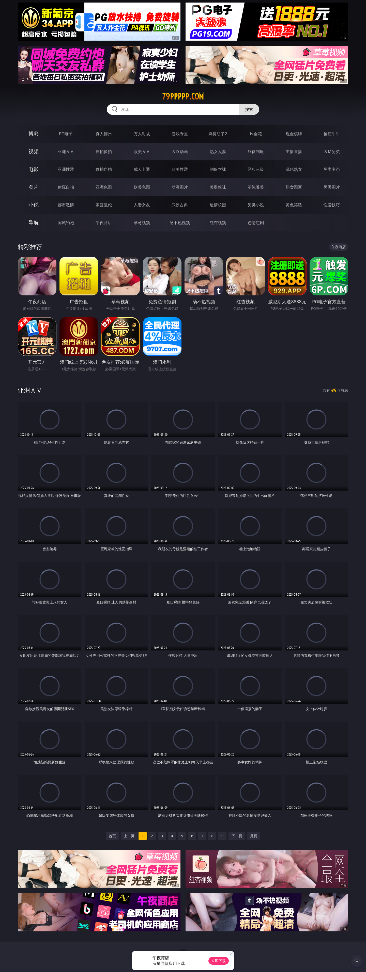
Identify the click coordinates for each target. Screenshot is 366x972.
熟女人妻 (218, 151)
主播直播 (294, 151)
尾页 (253, 835)
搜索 (249, 109)
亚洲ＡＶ (66, 151)
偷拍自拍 (104, 169)
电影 (33, 169)
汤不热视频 (180, 222)
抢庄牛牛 (332, 134)
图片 (33, 186)
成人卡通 (142, 169)
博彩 (33, 133)
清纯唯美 (256, 187)
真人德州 (104, 134)
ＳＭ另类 (332, 151)
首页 (112, 835)
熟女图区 (294, 187)
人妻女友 (142, 205)
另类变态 (332, 169)
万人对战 (142, 134)
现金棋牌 (294, 134)
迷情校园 (218, 205)
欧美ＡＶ (142, 151)
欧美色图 (142, 187)
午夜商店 (104, 222)
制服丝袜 (218, 169)
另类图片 (332, 187)
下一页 (237, 835)
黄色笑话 (294, 205)
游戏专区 (180, 134)
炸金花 (256, 134)
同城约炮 (66, 222)
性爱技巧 (332, 205)
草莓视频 (142, 222)
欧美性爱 (180, 169)
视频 (33, 151)
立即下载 (218, 960)
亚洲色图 (104, 187)
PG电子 (65, 134)
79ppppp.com (183, 96)
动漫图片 (180, 187)
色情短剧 (256, 222)
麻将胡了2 (217, 134)
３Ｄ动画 (180, 151)
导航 (33, 222)
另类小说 (256, 205)
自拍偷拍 (104, 151)
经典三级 (256, 169)
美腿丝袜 (218, 187)
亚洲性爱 (66, 169)
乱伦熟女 (294, 169)
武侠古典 (180, 205)
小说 (33, 204)
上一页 (129, 835)
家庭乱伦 (104, 205)
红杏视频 (218, 222)
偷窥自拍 (66, 187)
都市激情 (66, 205)
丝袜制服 (256, 151)
